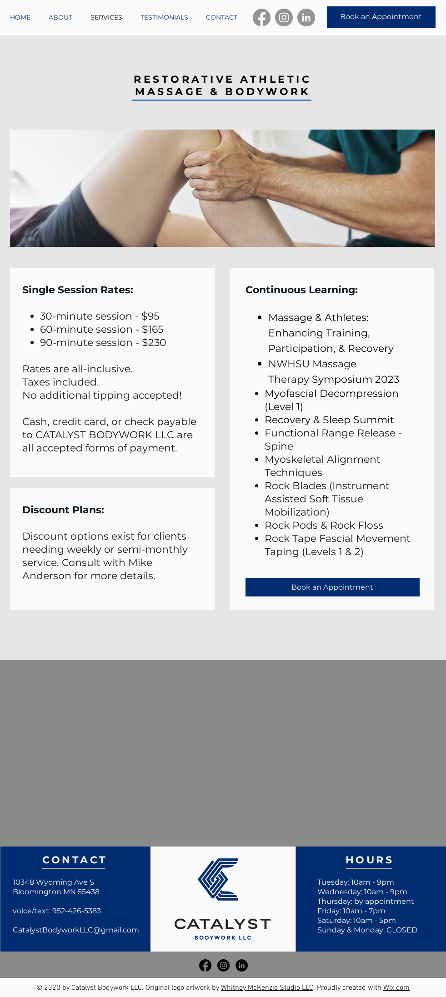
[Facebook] (262, 17)
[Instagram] (284, 17)
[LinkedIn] (306, 17)
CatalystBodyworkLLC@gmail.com (76, 930)
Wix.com (396, 987)
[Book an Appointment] (381, 17)
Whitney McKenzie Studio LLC (267, 987)
